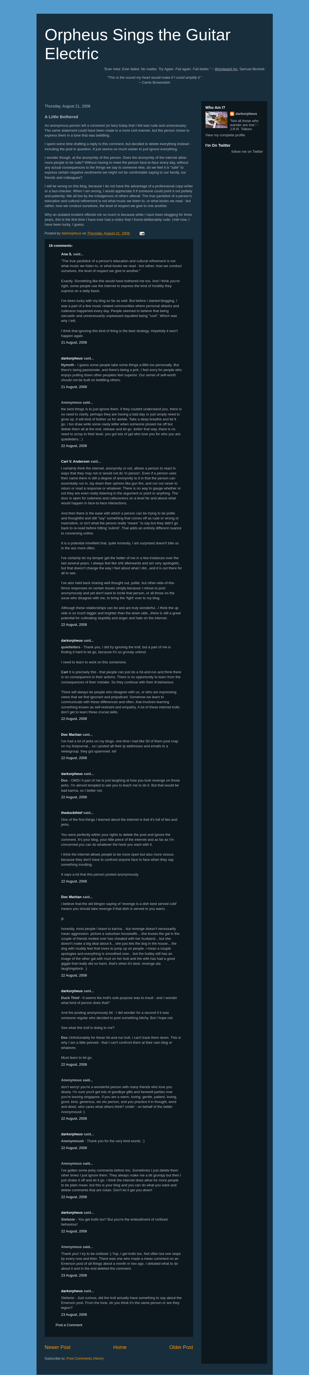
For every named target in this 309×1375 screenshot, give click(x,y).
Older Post (181, 1347)
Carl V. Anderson (75, 461)
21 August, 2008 (74, 342)
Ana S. (66, 254)
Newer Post (58, 1347)
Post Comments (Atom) (85, 1358)
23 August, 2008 (74, 1275)
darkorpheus (72, 358)
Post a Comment (69, 1325)
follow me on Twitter (247, 151)
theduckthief (71, 813)
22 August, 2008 (74, 446)
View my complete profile (225, 135)
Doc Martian (71, 734)
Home (120, 1347)
